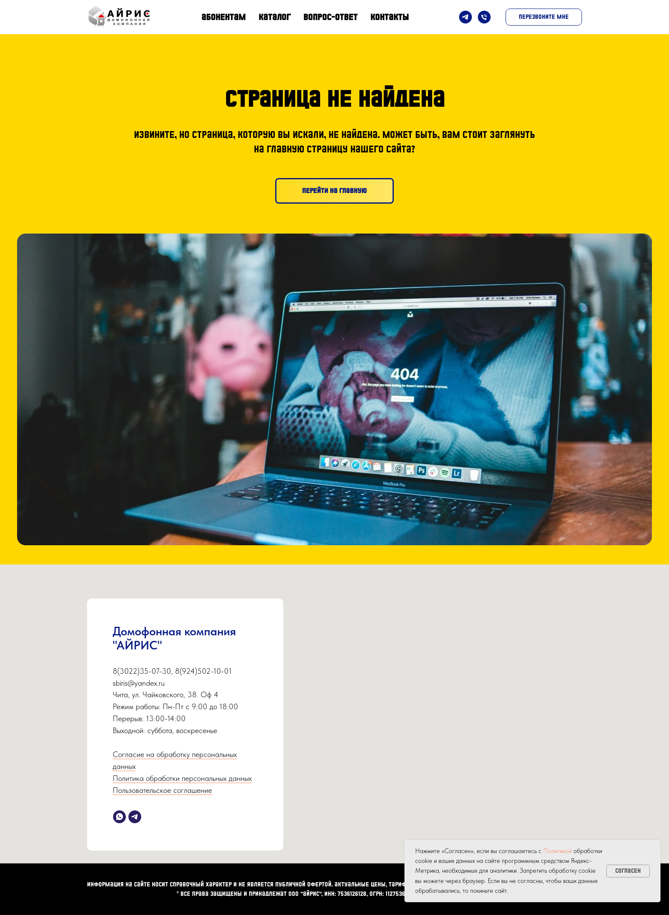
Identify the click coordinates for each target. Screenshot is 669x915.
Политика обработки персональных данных (182, 778)
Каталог (275, 17)
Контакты (389, 17)
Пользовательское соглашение (162, 790)
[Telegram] (465, 17)
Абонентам (223, 17)
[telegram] (134, 816)
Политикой (557, 851)
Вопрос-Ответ (330, 17)
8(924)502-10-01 (203, 671)
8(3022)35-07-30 (142, 671)
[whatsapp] (119, 816)
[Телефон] (484, 17)
